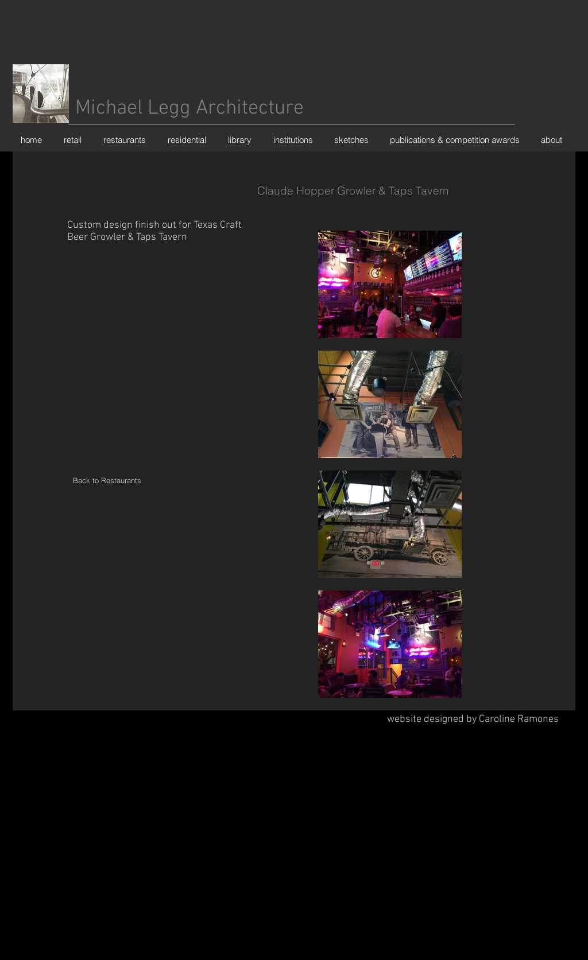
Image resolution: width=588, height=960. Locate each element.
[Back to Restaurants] (107, 480)
